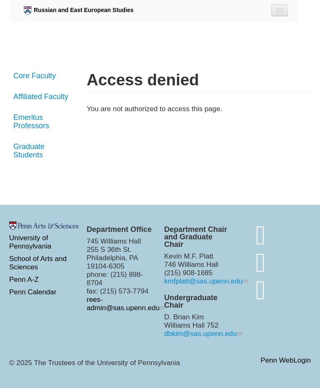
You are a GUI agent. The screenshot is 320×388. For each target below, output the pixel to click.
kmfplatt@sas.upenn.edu (203, 281)
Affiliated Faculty (40, 96)
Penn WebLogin (285, 361)
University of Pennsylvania (30, 242)
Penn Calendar (32, 292)
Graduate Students (29, 150)
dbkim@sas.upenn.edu (200, 334)
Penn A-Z (24, 280)
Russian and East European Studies (79, 10)
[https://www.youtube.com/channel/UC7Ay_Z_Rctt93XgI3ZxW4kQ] (261, 290)
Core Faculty (34, 76)
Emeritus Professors (31, 121)
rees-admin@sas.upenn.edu (123, 304)
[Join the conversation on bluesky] (261, 235)
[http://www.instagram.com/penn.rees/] (261, 262)
